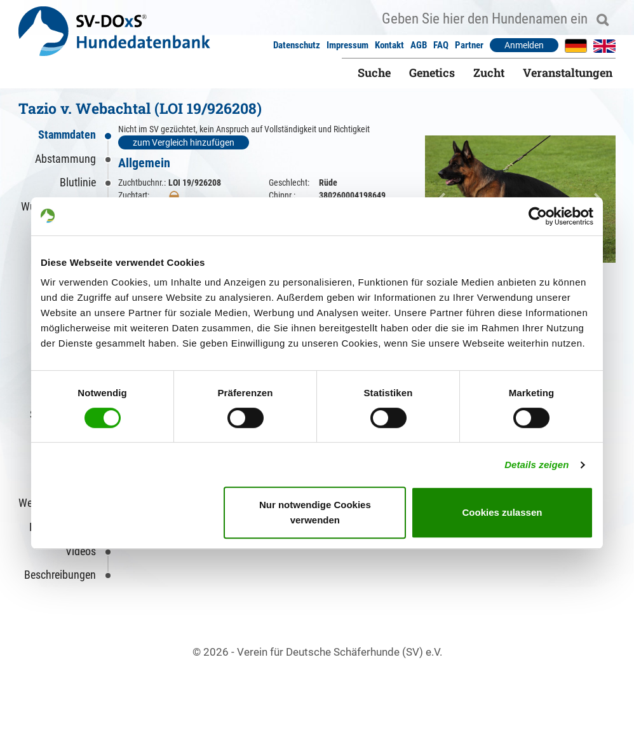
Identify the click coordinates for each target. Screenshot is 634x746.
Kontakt (389, 45)
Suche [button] (374, 72)
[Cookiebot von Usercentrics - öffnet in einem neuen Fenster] (537, 216)
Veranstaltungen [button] (567, 72)
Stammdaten (67, 134)
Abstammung (65, 158)
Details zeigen (536, 464)
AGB (418, 45)
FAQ (441, 45)
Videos (80, 551)
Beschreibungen (60, 574)
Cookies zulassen (502, 512)
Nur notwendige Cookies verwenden (315, 512)
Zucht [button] (488, 72)
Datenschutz (296, 45)
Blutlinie (78, 182)
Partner (469, 45)
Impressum (347, 45)
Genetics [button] (432, 72)
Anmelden (524, 45)
